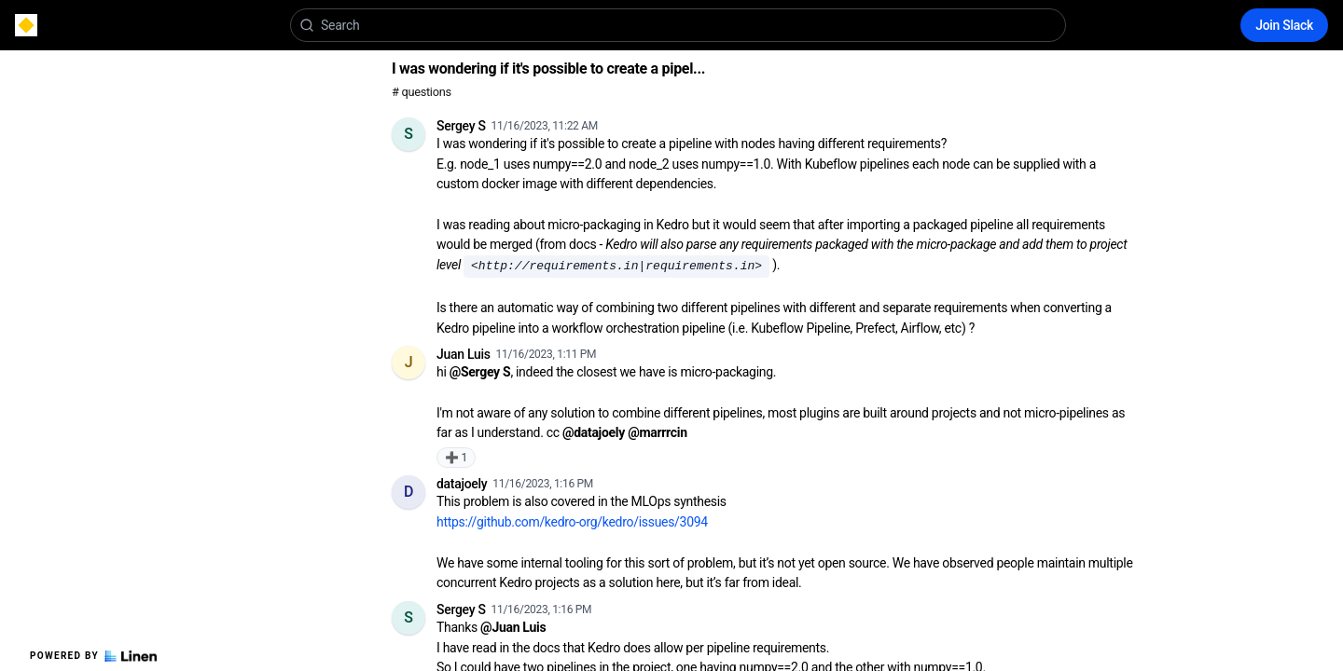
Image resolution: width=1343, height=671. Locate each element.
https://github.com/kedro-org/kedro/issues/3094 (572, 521)
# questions (421, 92)
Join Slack (1284, 25)
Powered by (93, 656)
